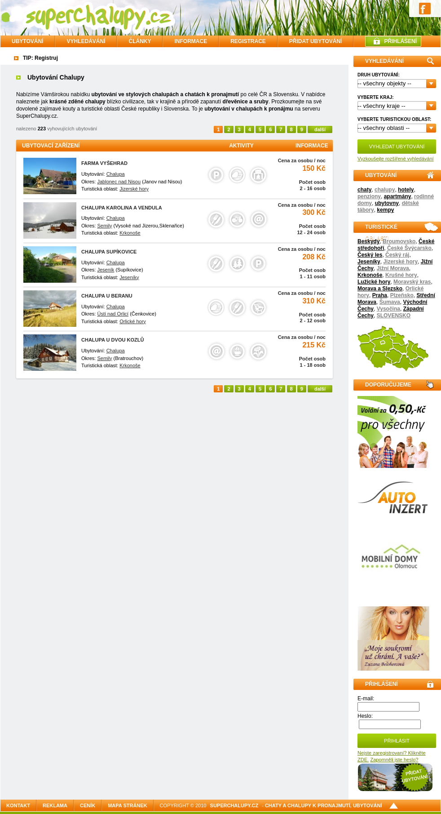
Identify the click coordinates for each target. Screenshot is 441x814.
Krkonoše (369, 275)
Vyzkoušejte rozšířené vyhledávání (395, 158)
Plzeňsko (402, 295)
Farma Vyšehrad (104, 163)
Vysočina (388, 309)
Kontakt (18, 805)
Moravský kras (412, 282)
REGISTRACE (248, 41)
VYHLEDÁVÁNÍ (85, 41)
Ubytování (27, 41)
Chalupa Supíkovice (109, 251)
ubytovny (387, 203)
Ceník (87, 805)
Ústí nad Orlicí (112, 313)
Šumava (389, 302)
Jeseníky (368, 261)
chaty (364, 190)
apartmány (397, 196)
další (320, 129)
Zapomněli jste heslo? (394, 759)
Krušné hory (401, 275)
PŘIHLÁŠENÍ (400, 41)
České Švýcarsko (409, 248)
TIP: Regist (37, 58)
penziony (369, 196)
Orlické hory (132, 321)
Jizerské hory (400, 261)
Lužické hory (373, 282)
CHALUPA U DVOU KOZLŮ (112, 340)
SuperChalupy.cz (234, 805)
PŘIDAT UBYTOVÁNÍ (315, 41)
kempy (385, 210)
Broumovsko (399, 241)
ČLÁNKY (139, 41)
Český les (369, 255)
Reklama (55, 805)
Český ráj (397, 255)
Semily (104, 225)
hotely (406, 190)
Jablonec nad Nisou (119, 181)
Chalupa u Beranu (106, 295)
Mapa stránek (127, 805)
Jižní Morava (393, 268)
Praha (379, 295)
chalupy (385, 190)
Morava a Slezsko (379, 288)
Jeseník (105, 269)
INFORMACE (190, 41)
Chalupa (115, 174)
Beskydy (368, 241)
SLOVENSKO (393, 315)
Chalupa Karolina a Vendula (121, 207)
